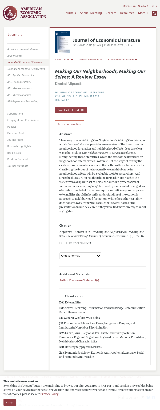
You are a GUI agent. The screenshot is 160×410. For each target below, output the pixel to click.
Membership (129, 6)
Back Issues (14, 153)
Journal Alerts (15, 140)
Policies (11, 126)
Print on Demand (17, 159)
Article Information (69, 124)
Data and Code (16, 133)
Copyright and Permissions (23, 120)
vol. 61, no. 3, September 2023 (77, 96)
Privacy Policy (49, 394)
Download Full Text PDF (71, 110)
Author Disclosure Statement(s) (79, 280)
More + (143, 13)
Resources (127, 13)
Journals (70, 13)
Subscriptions (15, 113)
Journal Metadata (17, 166)
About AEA (143, 6)
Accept (9, 402)
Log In (154, 6)
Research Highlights (19, 146)
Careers (111, 13)
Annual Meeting (91, 13)
